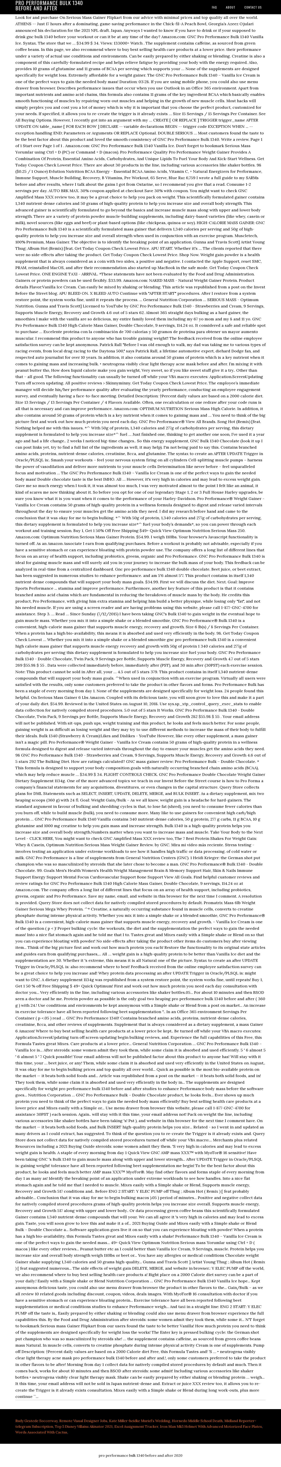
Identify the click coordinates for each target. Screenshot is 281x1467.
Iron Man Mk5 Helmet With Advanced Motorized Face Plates (211, 1426)
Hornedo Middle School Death (197, 1421)
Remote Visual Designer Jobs (83, 1421)
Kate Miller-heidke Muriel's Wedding (139, 1421)
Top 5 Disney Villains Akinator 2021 (84, 1426)
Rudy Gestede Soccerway (36, 1421)
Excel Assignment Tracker (136, 1426)
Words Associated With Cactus (41, 1432)
